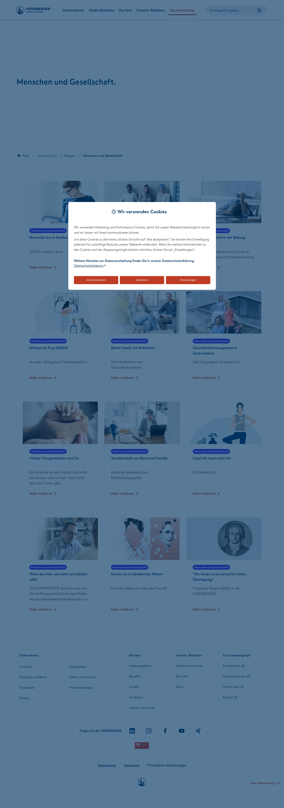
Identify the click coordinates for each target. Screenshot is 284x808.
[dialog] (142, 246)
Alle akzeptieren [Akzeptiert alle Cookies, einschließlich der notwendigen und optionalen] (96, 280)
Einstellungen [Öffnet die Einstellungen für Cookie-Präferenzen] (188, 280)
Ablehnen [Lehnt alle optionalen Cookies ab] (142, 280)
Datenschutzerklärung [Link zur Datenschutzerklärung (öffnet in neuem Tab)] (88, 265)
